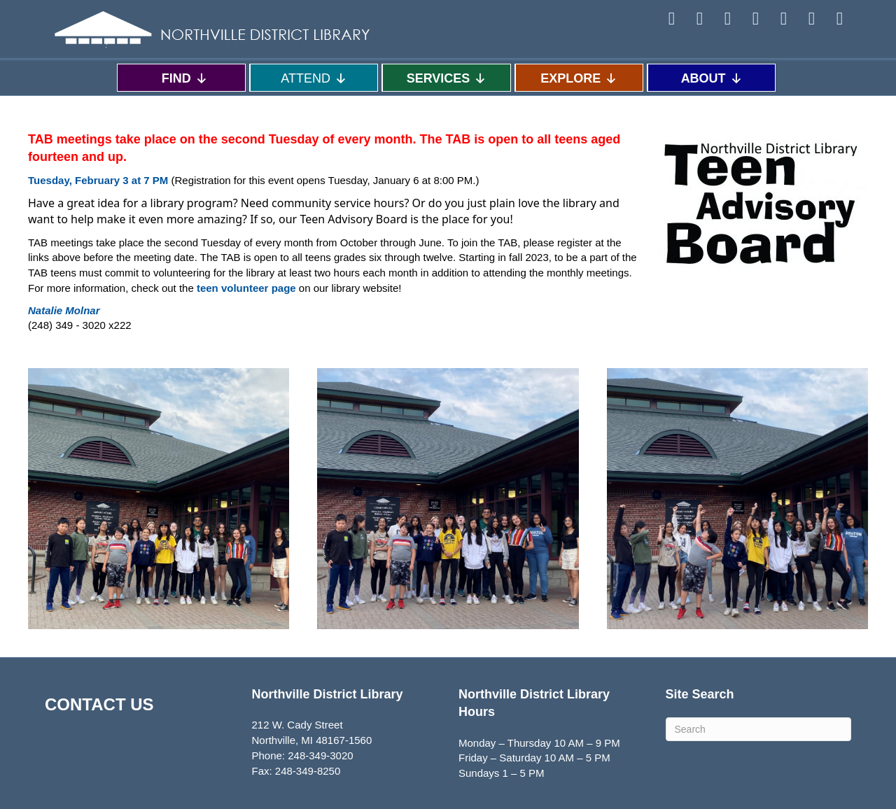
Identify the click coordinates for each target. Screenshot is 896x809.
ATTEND (314, 78)
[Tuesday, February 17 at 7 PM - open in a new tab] (98, 180)
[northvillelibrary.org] (64, 310)
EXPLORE (578, 78)
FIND (185, 78)
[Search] (759, 729)
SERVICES (447, 78)
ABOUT (712, 78)
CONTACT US (99, 704)
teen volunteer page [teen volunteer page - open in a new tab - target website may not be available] (246, 288)
